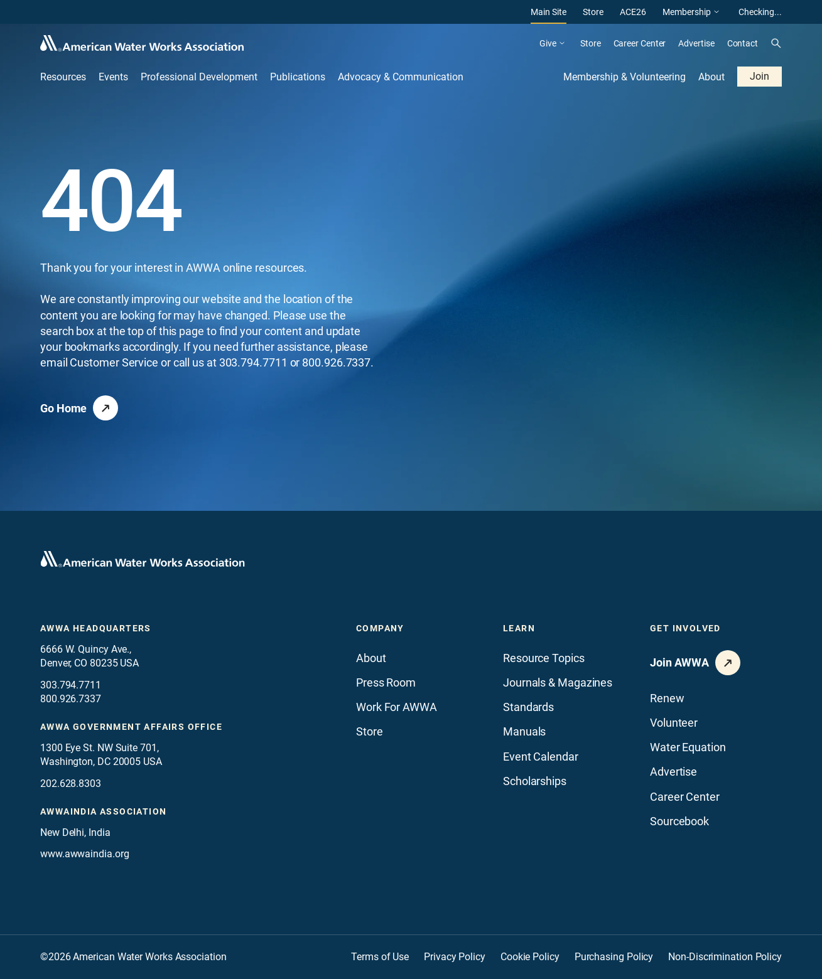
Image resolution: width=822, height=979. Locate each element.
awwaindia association (103, 811)
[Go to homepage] (142, 559)
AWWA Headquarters (95, 628)
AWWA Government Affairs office (131, 727)
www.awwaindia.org (84, 854)
